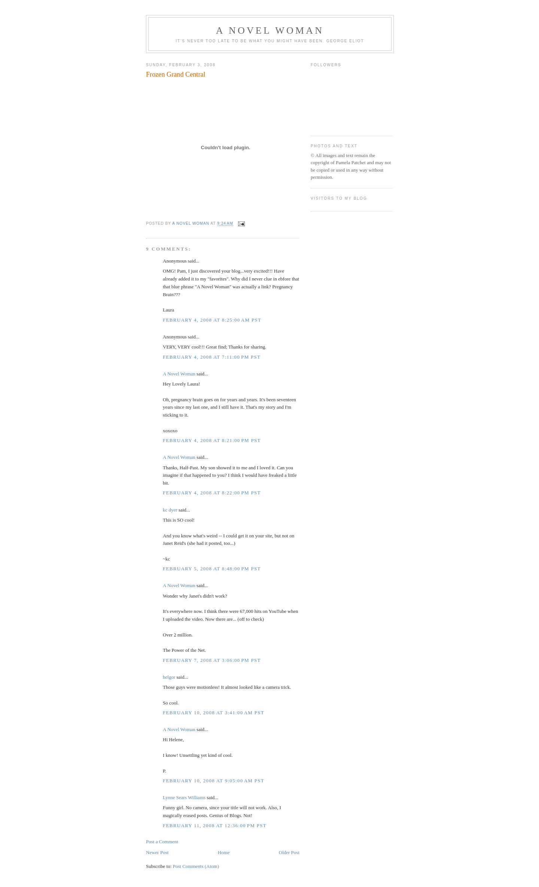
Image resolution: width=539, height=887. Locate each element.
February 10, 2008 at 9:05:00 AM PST (213, 780)
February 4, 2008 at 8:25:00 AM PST (212, 320)
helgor (169, 677)
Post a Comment (162, 841)
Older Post (289, 852)
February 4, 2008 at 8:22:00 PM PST (212, 492)
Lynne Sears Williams (184, 797)
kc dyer (170, 510)
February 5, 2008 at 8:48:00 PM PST (212, 568)
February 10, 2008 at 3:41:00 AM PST (213, 712)
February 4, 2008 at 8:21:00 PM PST (212, 440)
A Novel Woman (270, 30)
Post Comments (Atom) (196, 866)
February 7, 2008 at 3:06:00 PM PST (212, 660)
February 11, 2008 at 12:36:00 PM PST (215, 825)
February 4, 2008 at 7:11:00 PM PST (212, 357)
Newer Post (157, 852)
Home (224, 852)
